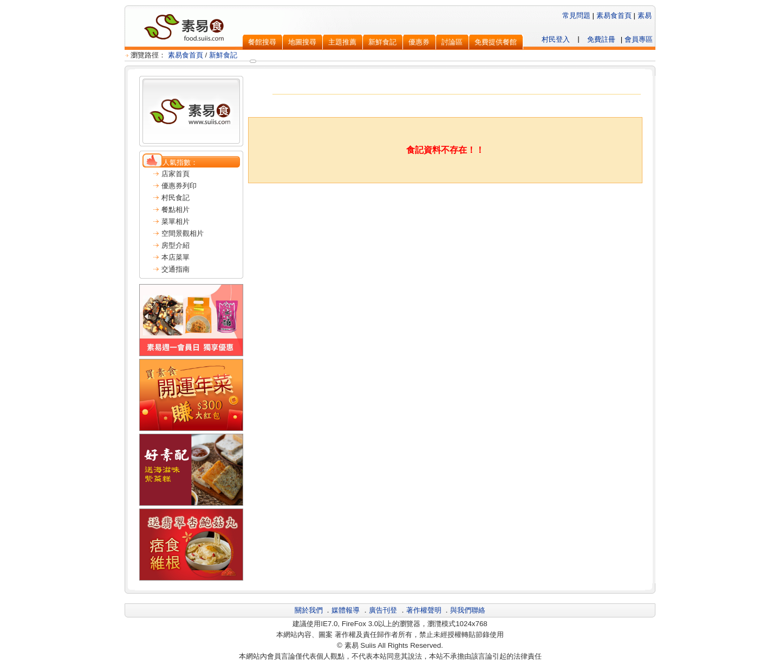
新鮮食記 (223, 55)
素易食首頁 (614, 15)
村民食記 (175, 198)
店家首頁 (175, 174)
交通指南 (175, 269)
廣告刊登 (383, 610)
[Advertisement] (445, 210)
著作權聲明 (423, 610)
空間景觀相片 (182, 233)
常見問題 (576, 15)
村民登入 (556, 39)
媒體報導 (346, 610)
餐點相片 (175, 209)
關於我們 (309, 610)
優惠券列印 (179, 186)
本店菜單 (175, 257)
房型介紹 (175, 245)
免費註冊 (601, 39)
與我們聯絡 (467, 610)
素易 (645, 15)
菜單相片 (175, 221)
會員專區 (639, 39)
